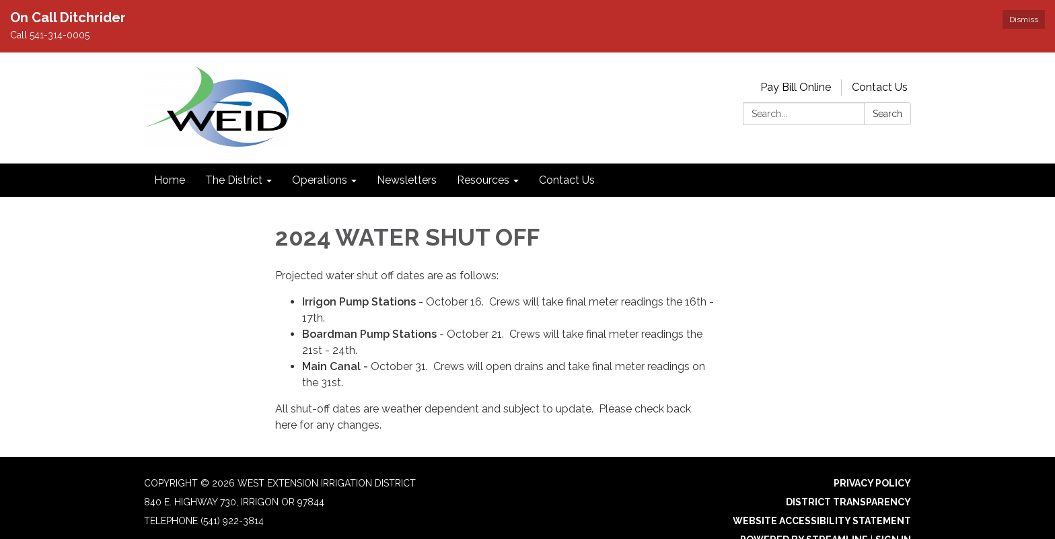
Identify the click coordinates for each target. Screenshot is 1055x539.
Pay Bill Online (795, 87)
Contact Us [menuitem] (567, 180)
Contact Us (880, 87)
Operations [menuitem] (319, 180)
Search (887, 113)
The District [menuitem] (233, 180)
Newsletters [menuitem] (407, 180)
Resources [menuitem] (483, 180)
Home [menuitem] (169, 180)
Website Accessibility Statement (822, 520)
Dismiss (1023, 19)
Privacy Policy (872, 483)
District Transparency (848, 502)
